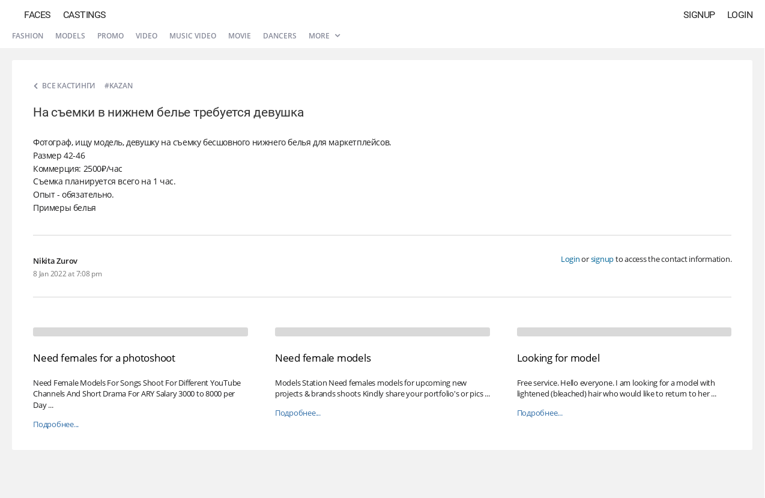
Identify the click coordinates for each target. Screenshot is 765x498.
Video (146, 36)
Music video (192, 36)
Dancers (280, 36)
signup (602, 259)
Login (740, 14)
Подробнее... (56, 424)
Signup (699, 14)
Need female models (323, 358)
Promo (110, 36)
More (324, 36)
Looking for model (558, 358)
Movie (239, 36)
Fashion (27, 36)
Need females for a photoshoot (104, 358)
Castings (84, 14)
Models (70, 36)
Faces (37, 14)
